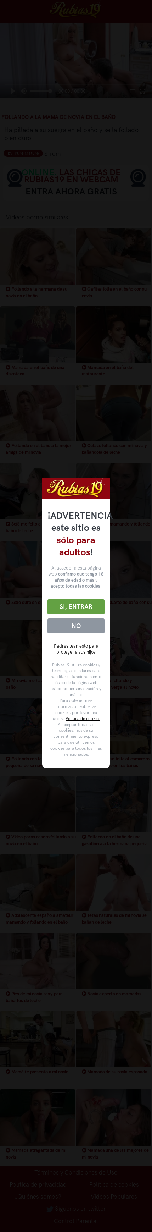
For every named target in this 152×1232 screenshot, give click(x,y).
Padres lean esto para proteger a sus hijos (76, 649)
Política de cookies (83, 718)
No (76, 626)
